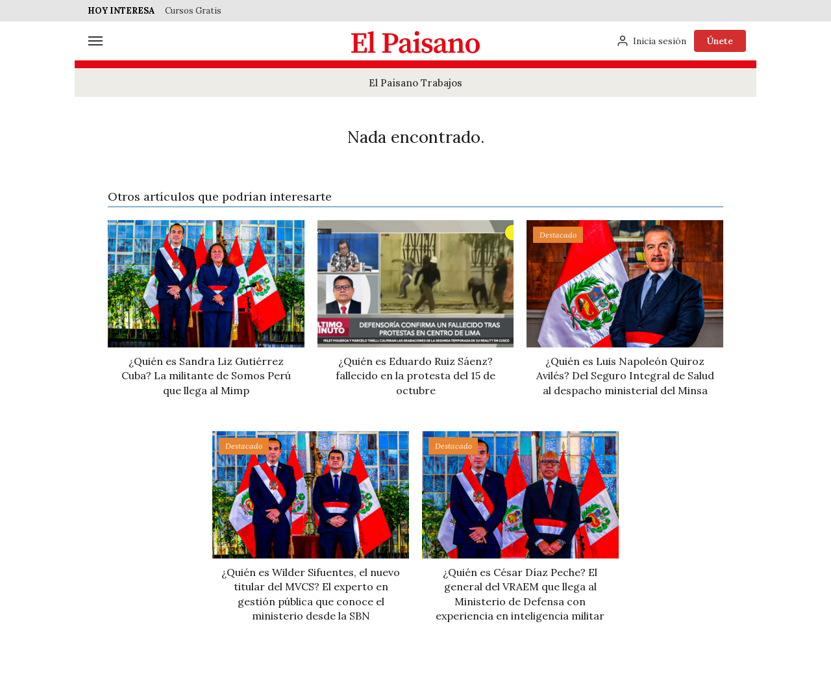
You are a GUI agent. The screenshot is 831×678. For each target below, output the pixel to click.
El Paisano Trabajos (415, 83)
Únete (720, 41)
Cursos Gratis (193, 10)
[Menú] (95, 41)
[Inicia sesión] (651, 40)
